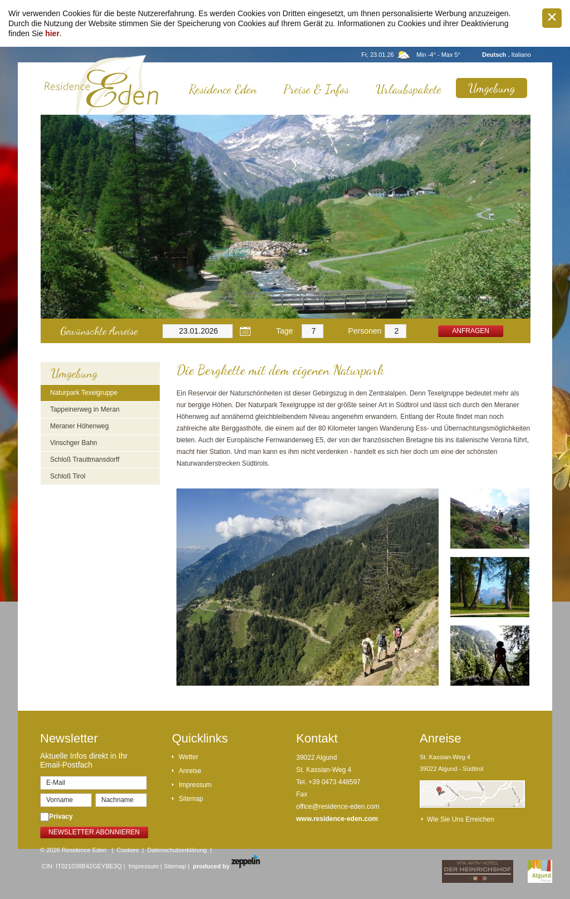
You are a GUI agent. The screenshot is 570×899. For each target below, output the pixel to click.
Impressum (195, 785)
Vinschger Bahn (73, 443)
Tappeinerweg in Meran (85, 409)
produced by (226, 866)
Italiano (521, 54)
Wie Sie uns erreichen (460, 819)
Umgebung (491, 88)
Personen (364, 330)
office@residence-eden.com (337, 806)
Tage (284, 330)
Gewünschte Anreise (98, 331)
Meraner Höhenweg (79, 426)
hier (52, 33)
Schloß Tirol (67, 476)
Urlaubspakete (408, 89)
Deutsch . (497, 54)
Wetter (188, 757)
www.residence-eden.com (337, 819)
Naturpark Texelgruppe (83, 393)
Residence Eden (223, 89)
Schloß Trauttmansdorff (85, 459)
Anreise (190, 771)
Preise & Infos (316, 89)
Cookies (128, 850)
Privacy (61, 816)
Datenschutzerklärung (177, 850)
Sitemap (191, 799)
